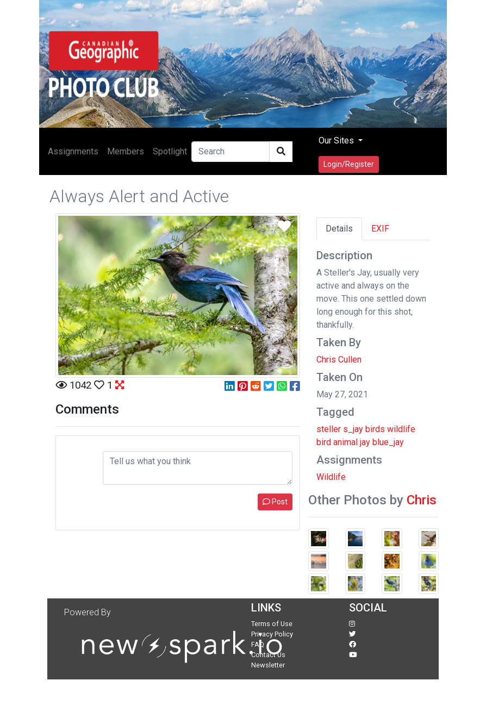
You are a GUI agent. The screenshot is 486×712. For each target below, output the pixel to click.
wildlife (401, 429)
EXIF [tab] (380, 228)
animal (345, 442)
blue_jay (388, 442)
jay (365, 442)
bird (323, 442)
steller (328, 429)
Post (275, 501)
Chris (422, 500)
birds (375, 429)
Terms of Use (271, 624)
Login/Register (348, 164)
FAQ (257, 644)
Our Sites (337, 140)
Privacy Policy (272, 634)
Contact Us (268, 655)
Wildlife (331, 477)
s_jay (353, 429)
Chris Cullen (339, 359)
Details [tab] (339, 228)
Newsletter (268, 665)
